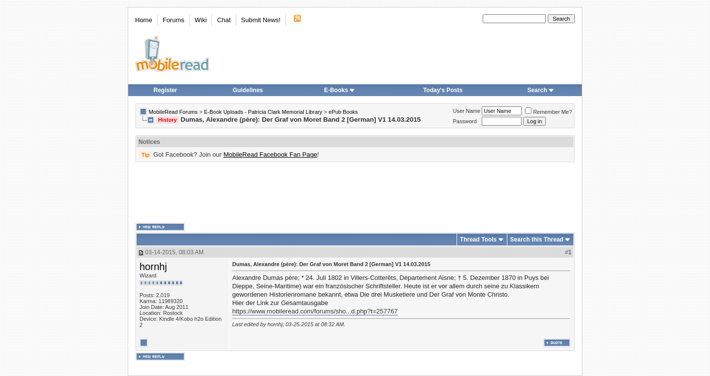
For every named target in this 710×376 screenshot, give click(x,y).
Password (465, 121)
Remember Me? (548, 112)
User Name (467, 111)
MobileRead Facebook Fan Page (270, 154)
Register (165, 90)
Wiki (201, 20)
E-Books (339, 90)
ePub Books (343, 112)
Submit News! (261, 20)
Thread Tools (478, 239)
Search (541, 90)
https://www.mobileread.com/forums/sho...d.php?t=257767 (315, 311)
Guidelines (248, 90)
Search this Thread (537, 239)
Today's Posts (442, 90)
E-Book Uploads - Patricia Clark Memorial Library (263, 112)
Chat (223, 20)
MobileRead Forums (173, 112)
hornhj (153, 266)
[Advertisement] (355, 193)
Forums (173, 20)
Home (143, 20)
